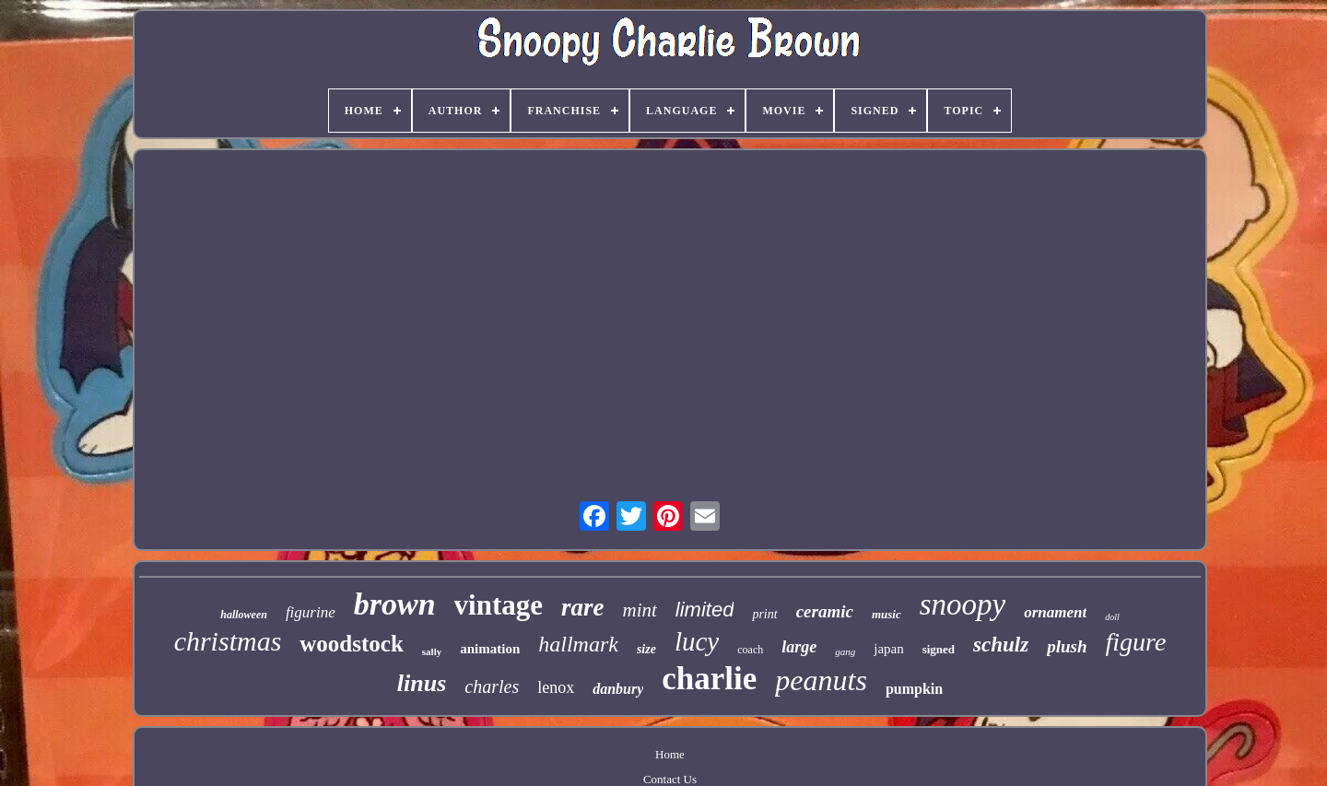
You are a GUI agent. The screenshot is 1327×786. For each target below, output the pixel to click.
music (886, 614)
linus (422, 683)
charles (491, 686)
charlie (709, 679)
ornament (1055, 612)
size (646, 649)
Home (670, 754)
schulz (1000, 644)
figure (1136, 642)
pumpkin (914, 689)
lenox (555, 687)
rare (583, 607)
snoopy (963, 604)
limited (704, 609)
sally (431, 651)
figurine (310, 612)
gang (845, 651)
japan (888, 648)
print (764, 614)
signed (938, 649)
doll (1112, 617)
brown (395, 604)
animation (490, 648)
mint (639, 610)
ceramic (824, 611)
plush (1066, 646)
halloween (243, 614)
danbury (618, 689)
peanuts (821, 680)
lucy (697, 641)
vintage (498, 605)
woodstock (351, 643)
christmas (228, 641)
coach (750, 649)
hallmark (578, 644)
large (798, 647)
